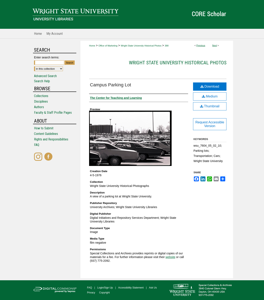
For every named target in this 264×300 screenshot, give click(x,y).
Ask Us (153, 287)
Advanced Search (45, 76)
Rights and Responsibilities (51, 139)
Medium (210, 96)
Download (209, 86)
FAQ (36, 145)
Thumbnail (209, 106)
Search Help (42, 81)
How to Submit (43, 128)
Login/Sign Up (105, 287)
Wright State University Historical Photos (141, 45)
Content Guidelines (46, 134)
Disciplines (41, 101)
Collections (41, 96)
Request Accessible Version (209, 124)
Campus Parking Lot (110, 84)
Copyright (104, 292)
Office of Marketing (107, 45)
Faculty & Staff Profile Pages (53, 113)
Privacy (91, 292)
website (170, 257)
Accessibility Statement (131, 287)
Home (92, 45)
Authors (39, 107)
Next (214, 45)
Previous (200, 45)
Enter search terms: (46, 57)
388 (167, 45)
